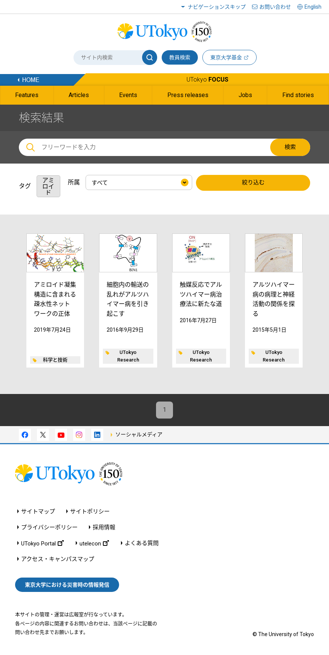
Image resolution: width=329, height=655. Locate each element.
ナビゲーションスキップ (217, 6)
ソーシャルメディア (138, 434)
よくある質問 (142, 543)
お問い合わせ (275, 6)
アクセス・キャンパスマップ (57, 559)
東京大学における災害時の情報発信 (67, 585)
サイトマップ (38, 511)
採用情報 (104, 527)
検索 (290, 147)
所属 (74, 182)
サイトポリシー (90, 511)
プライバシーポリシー (49, 527)
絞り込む (253, 182)
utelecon (94, 543)
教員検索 (179, 57)
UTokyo (207, 79)
